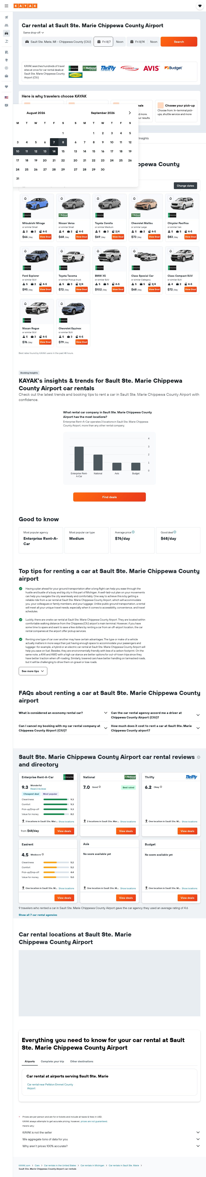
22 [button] (96, 104)
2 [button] (42, 86)
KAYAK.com (24, 1165)
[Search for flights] (6, 17)
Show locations (66, 821)
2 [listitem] (25, 231)
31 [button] (51, 122)
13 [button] (78, 95)
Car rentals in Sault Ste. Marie (124, 1165)
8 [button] (97, 86)
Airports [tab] (30, 1061)
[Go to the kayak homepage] (25, 6)
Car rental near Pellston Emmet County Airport (50, 1086)
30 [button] (42, 122)
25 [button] (60, 113)
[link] (109, 497)
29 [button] (96, 113)
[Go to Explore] (6, 60)
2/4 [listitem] (116, 231)
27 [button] (78, 113)
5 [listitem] (97, 231)
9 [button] (42, 95)
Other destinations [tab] (81, 1061)
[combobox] (32, 32)
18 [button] (60, 104)
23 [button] (42, 113)
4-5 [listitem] (43, 231)
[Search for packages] (6, 41)
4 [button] (60, 86)
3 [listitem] (106, 231)
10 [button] (51, 95)
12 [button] (69, 95)
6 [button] (78, 86)
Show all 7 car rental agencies (38, 915)
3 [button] (51, 86)
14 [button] (87, 95)
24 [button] (51, 113)
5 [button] (69, 86)
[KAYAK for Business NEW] (6, 76)
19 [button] (69, 104)
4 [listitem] (61, 231)
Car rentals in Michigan (92, 1165)
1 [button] (96, 77)
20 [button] (78, 104)
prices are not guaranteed (94, 1121)
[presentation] (198, 757)
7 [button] (87, 86)
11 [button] (60, 95)
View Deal (45, 236)
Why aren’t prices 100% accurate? (111, 1146)
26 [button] (69, 113)
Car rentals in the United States (60, 1165)
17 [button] (51, 104)
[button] (6, 6)
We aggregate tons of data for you (111, 1139)
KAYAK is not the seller (111, 1132)
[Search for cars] (6, 33)
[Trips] (6, 86)
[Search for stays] (6, 25)
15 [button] (96, 95)
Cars (37, 1165)
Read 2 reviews (38, 788)
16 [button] (42, 104)
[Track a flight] (6, 68)
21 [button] (87, 104)
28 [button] (87, 113)
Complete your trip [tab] (52, 1061)
